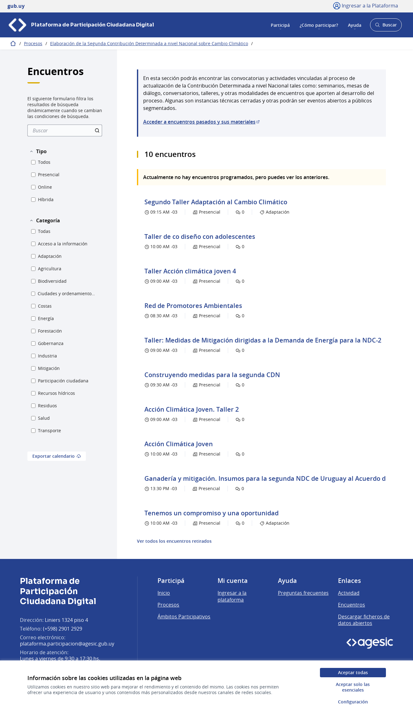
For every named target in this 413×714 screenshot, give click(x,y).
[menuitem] (64, 130)
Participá (280, 25)
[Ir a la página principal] (80, 24)
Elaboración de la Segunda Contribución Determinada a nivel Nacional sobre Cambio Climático (149, 43)
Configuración (353, 702)
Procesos (33, 43)
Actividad (348, 592)
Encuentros (351, 604)
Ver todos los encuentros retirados (174, 541)
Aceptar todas (353, 672)
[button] (38, 151)
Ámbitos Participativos (183, 616)
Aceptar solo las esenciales (353, 687)
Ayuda (354, 25)
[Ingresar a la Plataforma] (365, 5)
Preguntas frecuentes (303, 592)
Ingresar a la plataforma (232, 596)
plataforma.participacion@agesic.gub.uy (67, 643)
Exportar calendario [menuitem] (56, 456)
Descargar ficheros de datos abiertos (364, 620)
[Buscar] (64, 130)
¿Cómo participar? (319, 25)
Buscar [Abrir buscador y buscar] (386, 26)
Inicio (163, 592)
